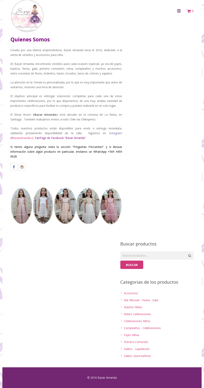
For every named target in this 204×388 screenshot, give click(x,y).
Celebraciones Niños (137, 321)
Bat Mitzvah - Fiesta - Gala (141, 300)
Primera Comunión (136, 342)
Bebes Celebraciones (137, 314)
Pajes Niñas (131, 335)
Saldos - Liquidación (137, 349)
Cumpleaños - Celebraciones (142, 328)
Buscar (132, 265)
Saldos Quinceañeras (137, 356)
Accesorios (131, 293)
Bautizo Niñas (133, 307)
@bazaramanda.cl (21, 138)
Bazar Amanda (75, 138)
